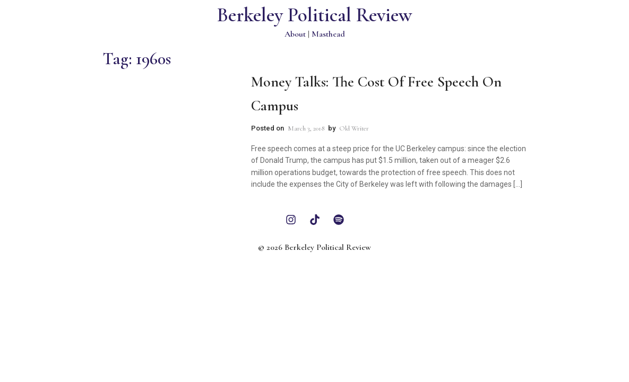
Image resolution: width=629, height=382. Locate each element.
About (295, 34)
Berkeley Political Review (314, 15)
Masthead (328, 34)
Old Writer (354, 128)
